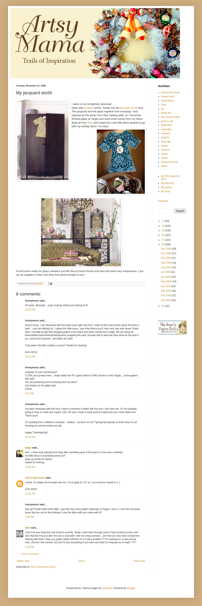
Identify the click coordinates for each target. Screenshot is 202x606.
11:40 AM (30, 493)
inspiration (166, 129)
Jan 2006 (166, 300)
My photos (166, 187)
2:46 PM (29, 517)
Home (81, 561)
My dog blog (167, 183)
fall (162, 109)
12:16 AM (30, 356)
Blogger (131, 588)
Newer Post (23, 561)
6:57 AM (29, 393)
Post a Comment (30, 554)
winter (164, 166)
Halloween (166, 125)
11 (163, 221)
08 (163, 235)
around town (167, 96)
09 (163, 230)
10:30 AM (30, 467)
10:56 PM (30, 309)
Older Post (139, 561)
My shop (165, 191)
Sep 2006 (166, 262)
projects (165, 137)
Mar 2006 (166, 290)
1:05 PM (29, 547)
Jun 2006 (166, 276)
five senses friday (170, 117)
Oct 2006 (166, 258)
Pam (90, 122)
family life (166, 113)
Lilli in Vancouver (35, 477)
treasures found (169, 162)
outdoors (165, 133)
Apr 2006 (166, 286)
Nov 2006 (166, 253)
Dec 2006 (166, 248)
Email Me (163, 201)
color (163, 104)
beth (27, 527)
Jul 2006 (166, 272)
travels (164, 157)
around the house (170, 92)
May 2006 (166, 281)
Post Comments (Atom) (43, 566)
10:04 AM (30, 437)
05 (163, 306)
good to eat (167, 121)
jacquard (89, 107)
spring (164, 145)
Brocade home (129, 107)
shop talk (166, 141)
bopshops (107, 588)
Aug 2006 (166, 267)
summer (165, 149)
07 (163, 240)
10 (163, 225)
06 (163, 244)
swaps (164, 153)
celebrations (167, 100)
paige (28, 447)
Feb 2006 (166, 295)
